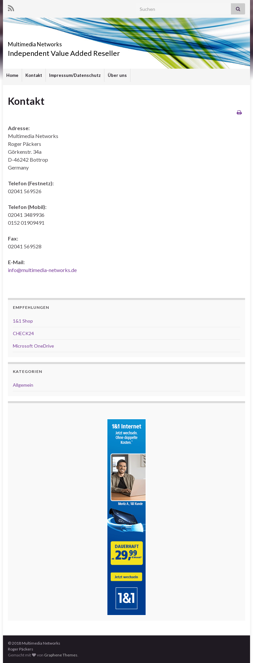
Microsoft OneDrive (33, 346)
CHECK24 (23, 333)
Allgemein (23, 385)
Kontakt (33, 75)
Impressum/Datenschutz (75, 75)
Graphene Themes (60, 654)
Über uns (117, 75)
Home (12, 75)
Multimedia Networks (54, 42)
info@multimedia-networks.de (42, 270)
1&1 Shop (23, 321)
